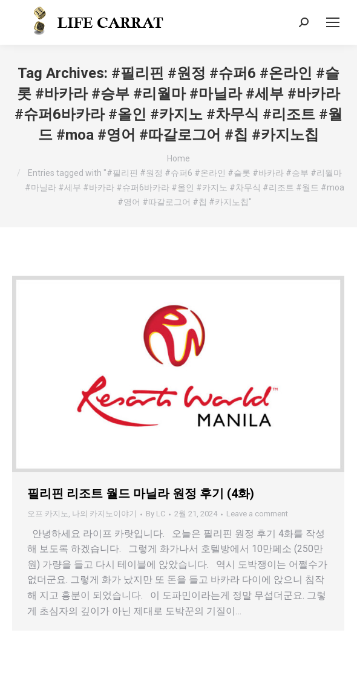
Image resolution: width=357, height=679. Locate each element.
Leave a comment (257, 513)
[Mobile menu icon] (333, 22)
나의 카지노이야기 (104, 513)
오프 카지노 (47, 513)
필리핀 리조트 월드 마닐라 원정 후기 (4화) (140, 493)
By (155, 513)
